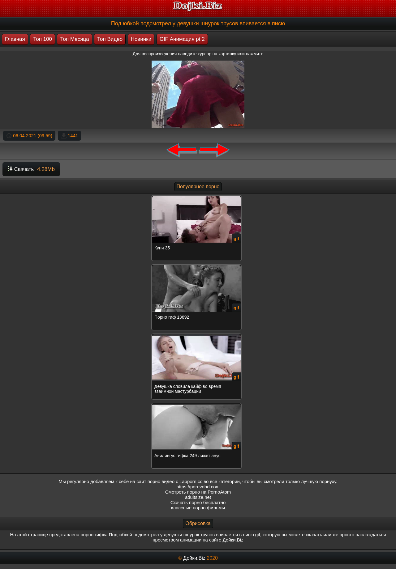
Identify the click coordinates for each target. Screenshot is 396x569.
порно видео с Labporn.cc (175, 481)
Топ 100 (42, 39)
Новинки (141, 39)
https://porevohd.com (198, 486)
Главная (15, 39)
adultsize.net (198, 497)
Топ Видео (110, 39)
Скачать (31, 169)
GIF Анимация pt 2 (182, 39)
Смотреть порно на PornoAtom (198, 492)
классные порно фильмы (198, 507)
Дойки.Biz (194, 558)
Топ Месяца (74, 39)
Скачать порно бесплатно (198, 502)
